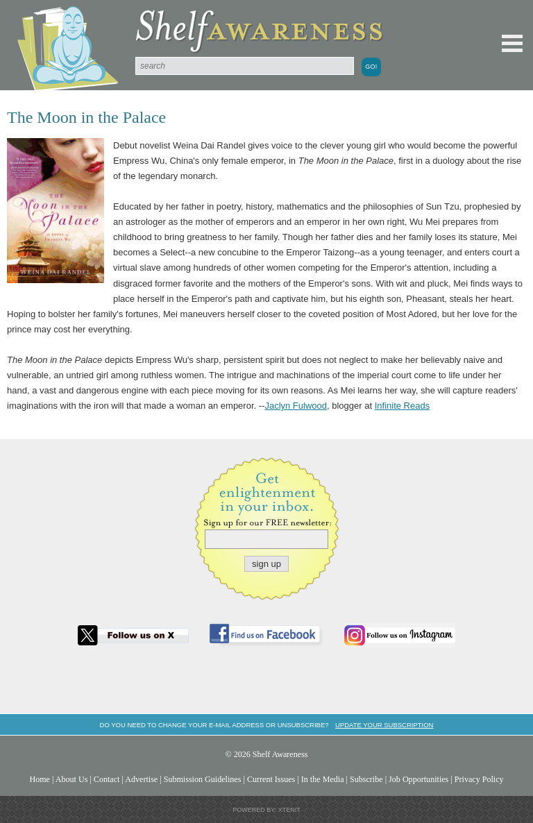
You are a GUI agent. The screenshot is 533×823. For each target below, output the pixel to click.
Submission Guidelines (203, 779)
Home (39, 779)
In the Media (322, 779)
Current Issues (271, 779)
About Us (72, 779)
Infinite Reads (402, 405)
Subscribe (366, 779)
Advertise (141, 779)
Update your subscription (384, 725)
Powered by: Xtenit (266, 809)
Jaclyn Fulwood (295, 405)
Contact (107, 779)
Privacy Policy (479, 779)
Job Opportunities (418, 779)
